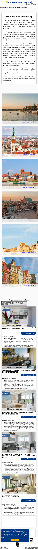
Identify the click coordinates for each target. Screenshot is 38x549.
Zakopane (5, 310)
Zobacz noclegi (28, 333)
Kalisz (4, 477)
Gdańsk (4, 435)
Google (3, 531)
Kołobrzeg (5, 393)
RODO (2, 537)
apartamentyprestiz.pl (19, 2)
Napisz (36, 548)
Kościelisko (5, 352)
